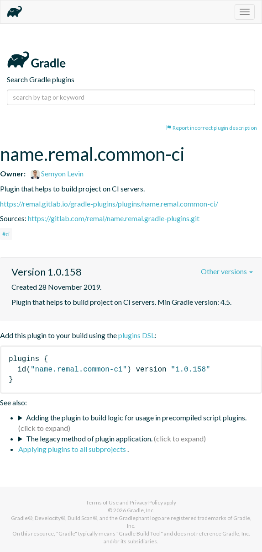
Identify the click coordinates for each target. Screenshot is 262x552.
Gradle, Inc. (141, 510)
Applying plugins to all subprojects (72, 449)
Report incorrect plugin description (211, 127)
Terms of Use (102, 502)
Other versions (227, 271)
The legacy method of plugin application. (89, 438)
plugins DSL (136, 335)
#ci (6, 234)
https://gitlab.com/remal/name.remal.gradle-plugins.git (113, 218)
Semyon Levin (57, 173)
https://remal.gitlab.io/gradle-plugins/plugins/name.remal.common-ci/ (109, 203)
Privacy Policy (146, 502)
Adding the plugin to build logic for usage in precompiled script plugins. (136, 417)
